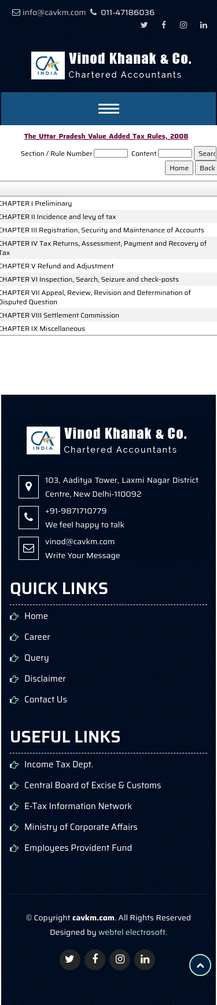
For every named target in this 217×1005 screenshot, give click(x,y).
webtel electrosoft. (132, 932)
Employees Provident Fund (78, 848)
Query (36, 658)
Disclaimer (45, 679)
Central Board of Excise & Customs (92, 785)
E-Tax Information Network (78, 806)
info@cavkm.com (54, 12)
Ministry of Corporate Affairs (81, 827)
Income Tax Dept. (58, 764)
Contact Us (45, 700)
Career (37, 637)
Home (36, 616)
